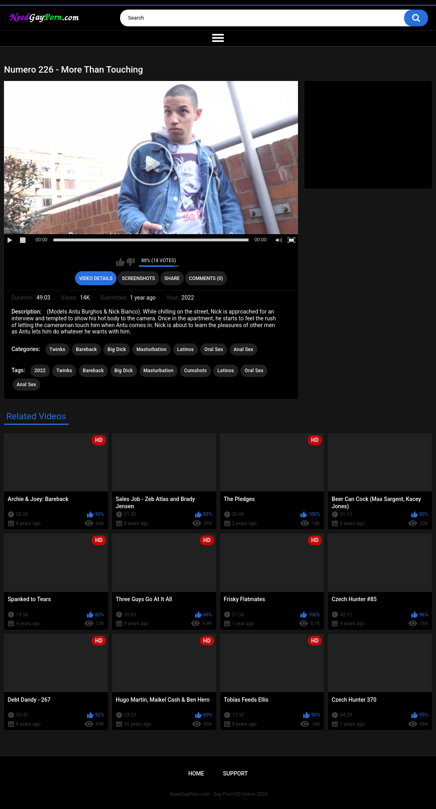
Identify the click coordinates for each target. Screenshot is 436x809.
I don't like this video (130, 262)
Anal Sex (243, 349)
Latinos (185, 349)
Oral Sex (213, 349)
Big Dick (116, 349)
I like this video (120, 262)
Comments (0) (206, 278)
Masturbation (151, 349)
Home (196, 773)
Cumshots (195, 370)
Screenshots (138, 278)
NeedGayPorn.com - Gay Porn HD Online (212, 794)
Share (172, 278)
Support (235, 773)
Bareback (86, 349)
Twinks (57, 349)
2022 (39, 370)
